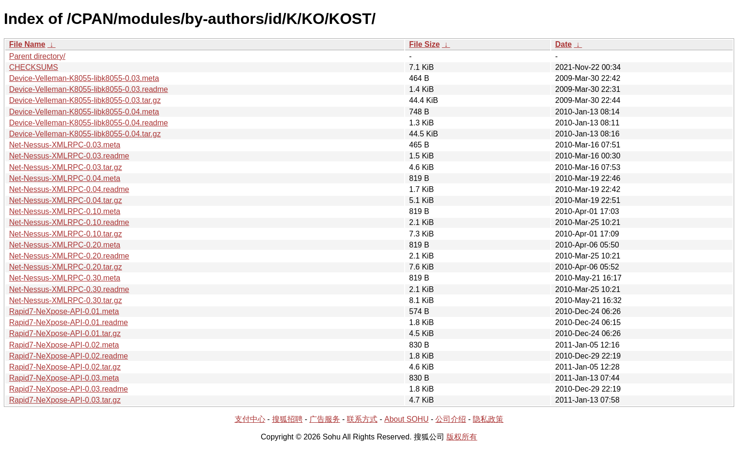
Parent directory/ (37, 56)
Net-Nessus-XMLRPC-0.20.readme (69, 256)
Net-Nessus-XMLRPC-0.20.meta (64, 245)
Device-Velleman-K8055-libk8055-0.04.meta (84, 112)
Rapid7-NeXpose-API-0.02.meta (64, 345)
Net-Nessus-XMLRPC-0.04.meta (64, 178)
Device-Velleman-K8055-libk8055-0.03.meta (84, 78)
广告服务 (324, 419)
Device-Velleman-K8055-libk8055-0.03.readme (88, 89)
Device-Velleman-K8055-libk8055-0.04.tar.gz (85, 134)
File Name (27, 44)
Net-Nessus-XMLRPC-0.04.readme (69, 189)
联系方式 (362, 419)
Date (563, 44)
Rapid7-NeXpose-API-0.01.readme (68, 322)
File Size (424, 44)
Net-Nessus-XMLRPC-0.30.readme (69, 289)
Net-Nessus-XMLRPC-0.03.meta (64, 145)
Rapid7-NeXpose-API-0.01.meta (64, 311)
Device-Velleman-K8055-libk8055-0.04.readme (88, 123)
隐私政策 (488, 419)
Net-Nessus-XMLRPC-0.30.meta (64, 278)
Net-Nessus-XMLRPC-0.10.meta (64, 211)
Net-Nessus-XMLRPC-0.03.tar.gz (65, 167)
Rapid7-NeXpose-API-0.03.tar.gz (65, 400)
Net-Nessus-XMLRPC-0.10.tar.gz (65, 234)
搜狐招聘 (287, 419)
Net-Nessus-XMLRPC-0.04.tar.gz (65, 200)
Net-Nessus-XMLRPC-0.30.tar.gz (65, 300)
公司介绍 (450, 419)
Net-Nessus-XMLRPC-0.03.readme (69, 156)
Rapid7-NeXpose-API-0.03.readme (68, 389)
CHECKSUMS (33, 67)
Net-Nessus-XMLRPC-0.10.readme (69, 222)
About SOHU (406, 419)
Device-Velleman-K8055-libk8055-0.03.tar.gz (85, 100)
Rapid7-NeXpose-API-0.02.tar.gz (65, 367)
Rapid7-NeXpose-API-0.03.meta (64, 378)
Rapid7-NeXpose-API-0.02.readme (68, 356)
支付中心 (250, 419)
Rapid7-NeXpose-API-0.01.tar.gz (65, 333)
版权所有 (461, 437)
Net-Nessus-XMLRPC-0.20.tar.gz (65, 267)
